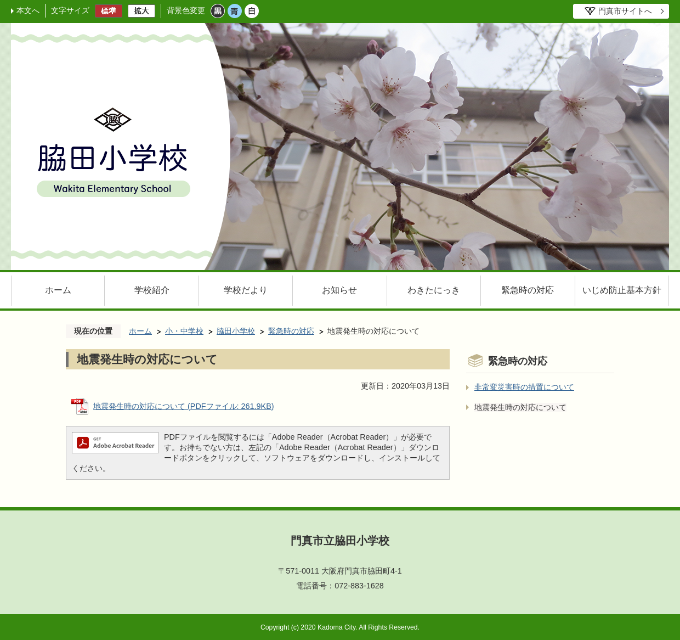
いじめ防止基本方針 (621, 290)
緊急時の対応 (527, 290)
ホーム (58, 290)
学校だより (246, 290)
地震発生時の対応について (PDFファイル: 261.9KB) (183, 406)
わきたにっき (433, 290)
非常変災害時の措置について (524, 387)
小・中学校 (184, 331)
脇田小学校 (236, 331)
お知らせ (339, 290)
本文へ (27, 10)
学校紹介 (151, 290)
